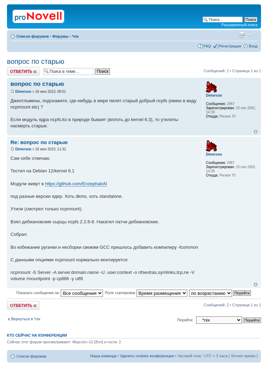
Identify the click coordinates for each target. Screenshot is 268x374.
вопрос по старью (35, 61)
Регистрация (230, 46)
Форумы (60, 36)
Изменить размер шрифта (252, 35)
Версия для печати (242, 35)
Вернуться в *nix (25, 319)
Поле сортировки (146, 293)
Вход (253, 46)
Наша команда (103, 356)
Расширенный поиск (239, 25)
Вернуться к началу (256, 132)
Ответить (23, 71)
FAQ (207, 46)
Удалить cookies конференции (147, 356)
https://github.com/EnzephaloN (76, 183)
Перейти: (185, 320)
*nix (75, 36)
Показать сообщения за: (59, 293)
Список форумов (32, 36)
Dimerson (23, 92)
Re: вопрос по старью (39, 142)
